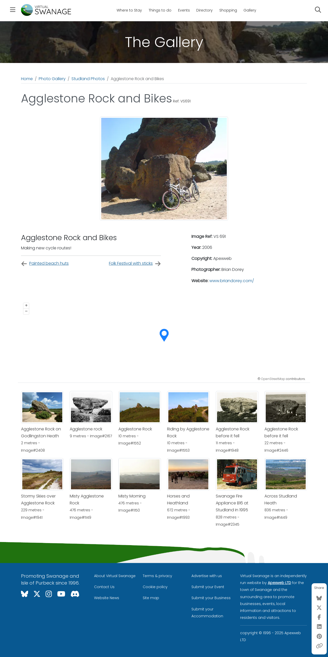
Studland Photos (88, 79)
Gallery (249, 10)
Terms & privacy (157, 575)
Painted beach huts (45, 263)
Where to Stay (129, 10)
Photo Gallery (52, 79)
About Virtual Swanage (115, 575)
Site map (151, 597)
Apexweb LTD (279, 582)
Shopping (228, 10)
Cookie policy (155, 586)
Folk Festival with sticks (135, 263)
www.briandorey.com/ (231, 281)
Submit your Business (211, 597)
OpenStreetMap (273, 379)
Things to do (160, 10)
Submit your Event (207, 586)
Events (184, 10)
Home (27, 79)
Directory (204, 10)
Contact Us (104, 586)
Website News (106, 597)
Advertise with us (206, 575)
